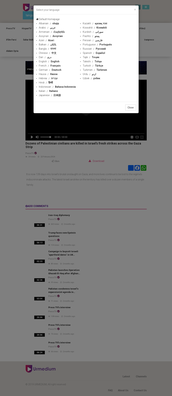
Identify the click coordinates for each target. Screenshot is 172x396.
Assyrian (51, 36)
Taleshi (92, 61)
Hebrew (48, 78)
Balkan (47, 44)
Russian (94, 48)
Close (131, 107)
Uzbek (91, 78)
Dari (45, 57)
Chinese (47, 53)
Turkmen (95, 69)
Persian (92, 40)
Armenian (52, 31)
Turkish (93, 65)
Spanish (94, 53)
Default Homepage (48, 19)
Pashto (91, 36)
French (50, 65)
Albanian (49, 23)
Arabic (47, 27)
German (50, 69)
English (49, 61)
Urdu (89, 74)
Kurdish (93, 31)
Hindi (46, 82)
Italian (48, 91)
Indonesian (57, 86)
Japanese (50, 95)
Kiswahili (95, 27)
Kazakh (95, 23)
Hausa (48, 74)
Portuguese (97, 44)
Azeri (46, 40)
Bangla (47, 48)
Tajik (91, 57)
